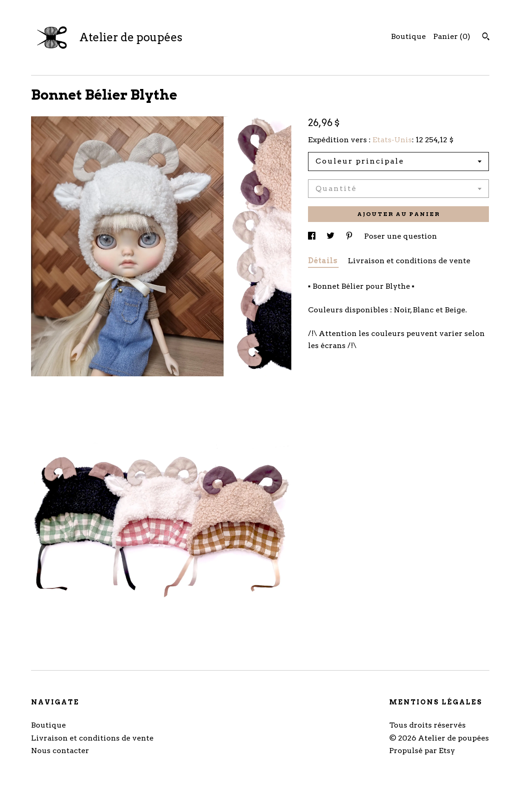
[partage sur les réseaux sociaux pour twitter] (331, 236)
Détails (323, 260)
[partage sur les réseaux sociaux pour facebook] (312, 236)
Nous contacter (60, 750)
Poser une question (400, 236)
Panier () (451, 36)
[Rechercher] (485, 37)
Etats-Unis (392, 139)
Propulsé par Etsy (422, 750)
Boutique (408, 36)
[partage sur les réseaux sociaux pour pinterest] (350, 236)
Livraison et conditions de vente (409, 260)
